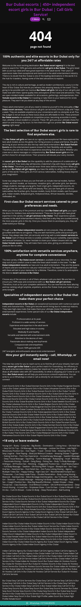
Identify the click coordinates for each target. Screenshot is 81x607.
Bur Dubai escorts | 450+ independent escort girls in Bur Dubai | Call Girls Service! (40, 9)
